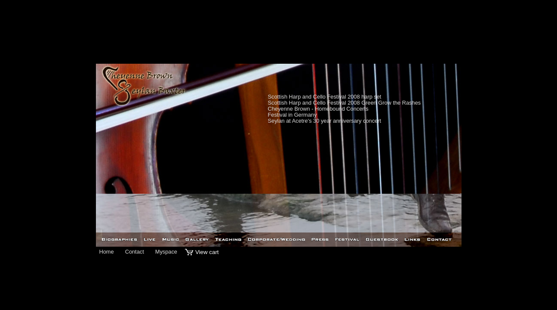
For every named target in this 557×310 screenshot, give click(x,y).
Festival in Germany (292, 115)
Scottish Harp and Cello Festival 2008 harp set (325, 96)
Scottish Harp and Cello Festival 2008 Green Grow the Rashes (344, 102)
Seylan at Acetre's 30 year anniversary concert (325, 121)
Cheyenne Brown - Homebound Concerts (318, 108)
